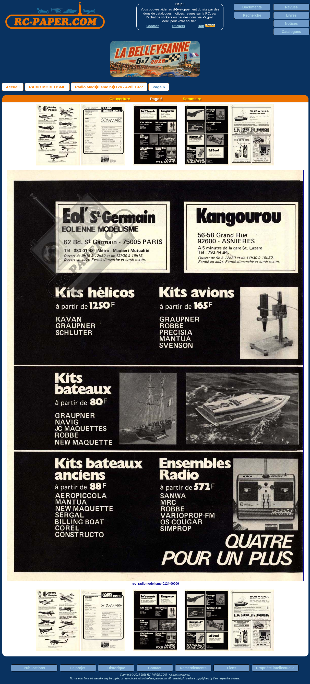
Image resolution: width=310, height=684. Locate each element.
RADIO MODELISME (47, 87)
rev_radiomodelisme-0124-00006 (155, 581)
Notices (291, 23)
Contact (154, 668)
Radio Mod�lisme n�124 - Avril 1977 (109, 87)
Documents (252, 7)
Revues (291, 7)
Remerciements (193, 668)
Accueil (12, 87)
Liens (231, 668)
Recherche (252, 15)
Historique (116, 668)
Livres (291, 15)
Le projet (77, 668)
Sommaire (192, 99)
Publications (34, 668)
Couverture (120, 99)
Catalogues (291, 32)
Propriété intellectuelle (275, 668)
